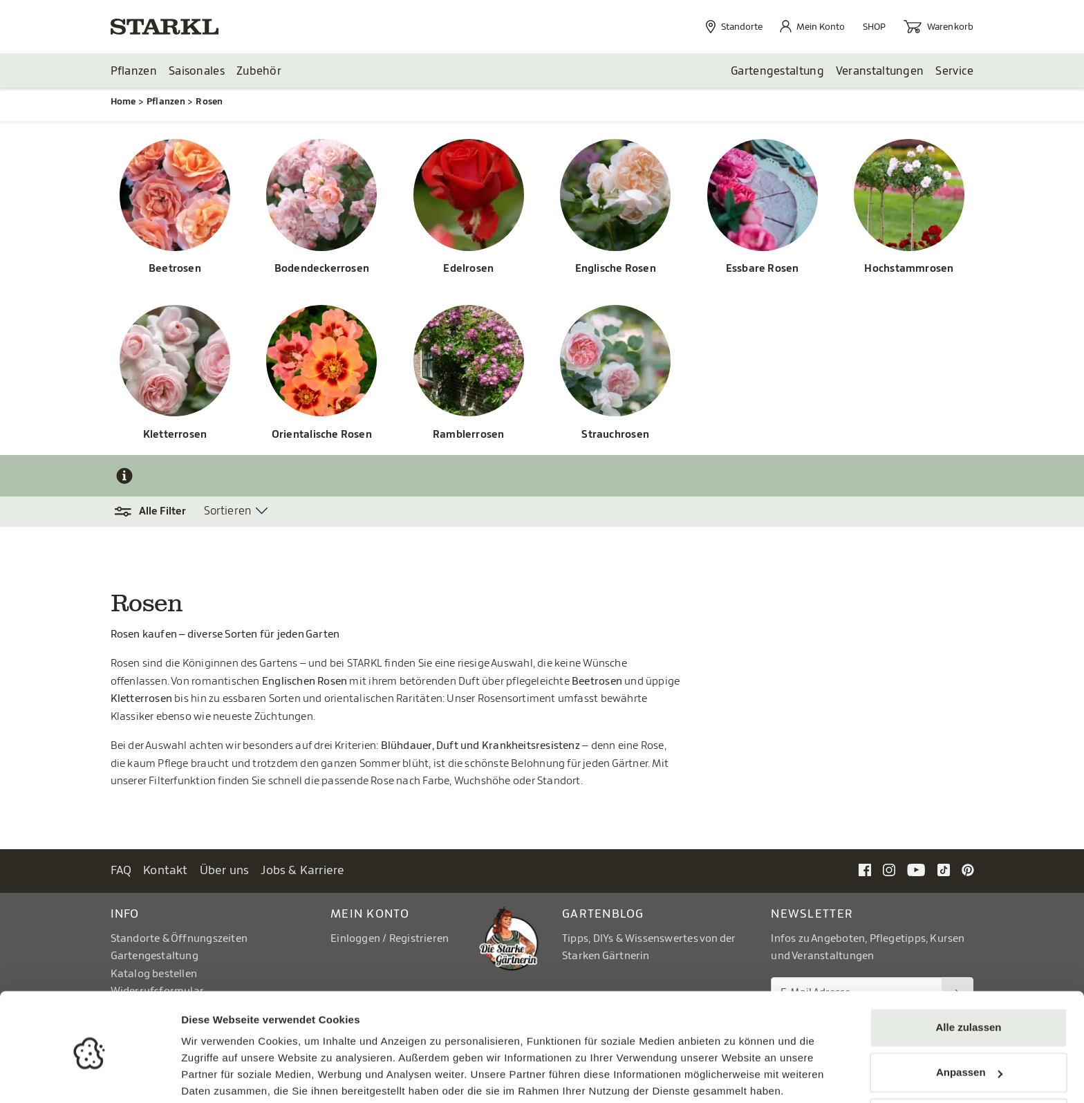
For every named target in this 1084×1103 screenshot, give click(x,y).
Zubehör (258, 71)
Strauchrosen (615, 435)
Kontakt (165, 871)
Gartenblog (603, 913)
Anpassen (969, 1019)
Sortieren (228, 512)
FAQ (121, 871)
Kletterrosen (175, 435)
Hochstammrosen (908, 269)
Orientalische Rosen (322, 435)
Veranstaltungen (880, 71)
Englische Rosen (615, 269)
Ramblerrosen (469, 435)
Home (123, 102)
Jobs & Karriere (302, 871)
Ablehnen (968, 1064)
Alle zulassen (968, 974)
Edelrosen (468, 269)
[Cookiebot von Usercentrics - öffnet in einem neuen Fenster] (89, 1076)
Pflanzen (134, 71)
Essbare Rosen (762, 269)
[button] (157, 512)
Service (954, 71)
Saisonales (197, 71)
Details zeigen (216, 1076)
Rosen (209, 102)
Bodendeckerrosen (321, 269)
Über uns (225, 871)
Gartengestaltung (777, 71)
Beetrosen (175, 269)
